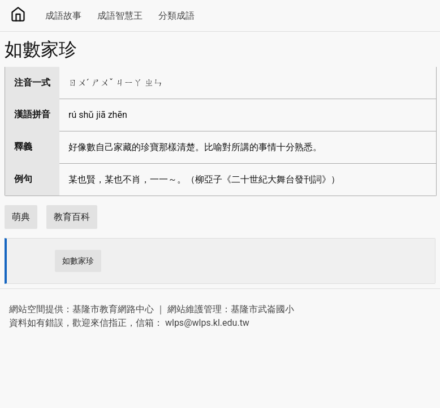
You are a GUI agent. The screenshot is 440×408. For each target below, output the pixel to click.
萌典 (21, 216)
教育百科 (72, 216)
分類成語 (176, 15)
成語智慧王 (120, 15)
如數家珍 (78, 260)
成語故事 (63, 15)
